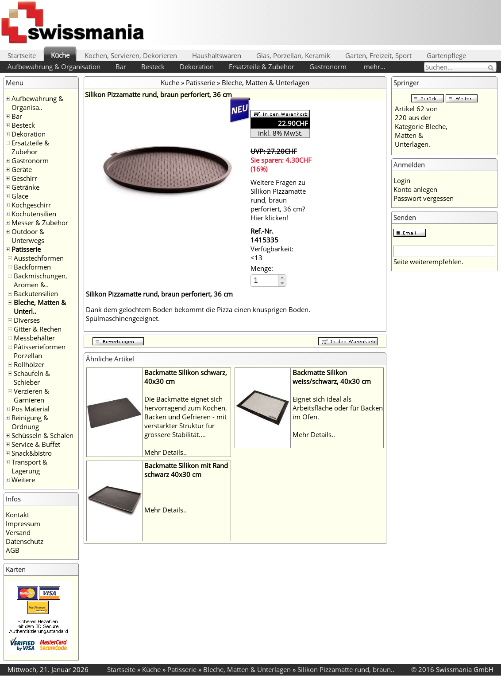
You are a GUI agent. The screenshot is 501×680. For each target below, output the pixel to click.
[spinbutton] (265, 280)
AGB (12, 550)
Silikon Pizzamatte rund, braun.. (345, 669)
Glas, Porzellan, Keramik (293, 55)
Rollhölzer (29, 364)
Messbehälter (34, 337)
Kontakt (17, 514)
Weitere (23, 479)
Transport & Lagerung (29, 466)
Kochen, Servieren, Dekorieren (131, 55)
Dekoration (197, 66)
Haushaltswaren (216, 55)
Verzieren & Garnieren (31, 395)
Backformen (32, 266)
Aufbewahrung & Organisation (54, 66)
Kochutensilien (34, 213)
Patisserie (26, 249)
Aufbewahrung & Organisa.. (37, 103)
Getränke (25, 187)
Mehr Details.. (165, 452)
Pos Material (31, 408)
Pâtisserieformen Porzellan (40, 351)
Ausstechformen (39, 258)
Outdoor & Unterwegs (28, 236)
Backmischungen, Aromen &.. (40, 280)
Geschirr (24, 178)
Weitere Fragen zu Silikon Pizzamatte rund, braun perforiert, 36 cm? (278, 200)
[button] (282, 278)
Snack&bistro (32, 453)
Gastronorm (328, 66)
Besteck (153, 66)
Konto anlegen (415, 189)
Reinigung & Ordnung (30, 422)
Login (401, 180)
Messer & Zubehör (40, 222)
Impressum (23, 523)
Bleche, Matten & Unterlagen (265, 82)
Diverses (27, 320)
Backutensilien (36, 293)
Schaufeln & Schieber (32, 378)
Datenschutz (24, 541)
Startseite (22, 55)
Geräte (22, 169)
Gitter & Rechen (38, 328)
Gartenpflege (446, 55)
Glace (20, 195)
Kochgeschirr (31, 204)
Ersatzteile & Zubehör (261, 66)
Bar (121, 66)
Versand (18, 532)
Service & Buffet (36, 444)
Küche (60, 55)
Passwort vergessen (423, 198)
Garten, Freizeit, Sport (378, 55)
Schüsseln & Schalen (42, 435)
